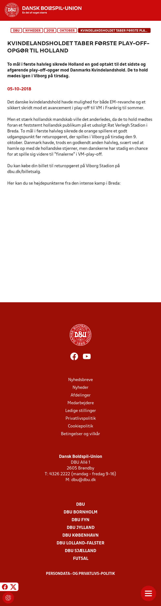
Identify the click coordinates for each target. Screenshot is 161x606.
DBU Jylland (81, 528)
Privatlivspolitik (81, 419)
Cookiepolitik (80, 426)
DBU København (80, 536)
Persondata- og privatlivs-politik (80, 574)
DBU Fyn (80, 520)
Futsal (80, 559)
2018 (50, 30)
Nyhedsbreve (80, 380)
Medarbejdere (80, 403)
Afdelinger (81, 395)
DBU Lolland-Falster (80, 543)
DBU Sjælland (80, 551)
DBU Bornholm (80, 512)
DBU (16, 30)
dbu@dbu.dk (83, 480)
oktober (67, 30)
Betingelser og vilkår (80, 434)
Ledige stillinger (80, 411)
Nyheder (33, 30)
